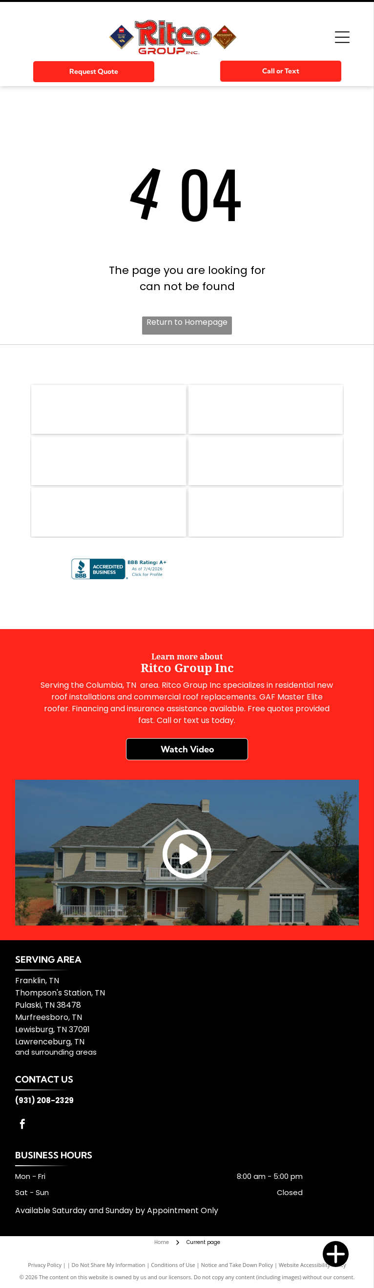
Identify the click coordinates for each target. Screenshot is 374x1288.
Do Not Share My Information (108, 1264)
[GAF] (108, 409)
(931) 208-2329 (44, 1100)
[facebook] (22, 1125)
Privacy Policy (45, 1264)
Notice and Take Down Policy (237, 1264)
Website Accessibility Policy (312, 1264)
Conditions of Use (173, 1264)
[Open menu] (342, 37)
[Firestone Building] (108, 460)
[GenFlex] (265, 409)
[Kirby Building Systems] (265, 460)
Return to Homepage (187, 322)
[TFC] (108, 512)
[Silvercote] (265, 512)
